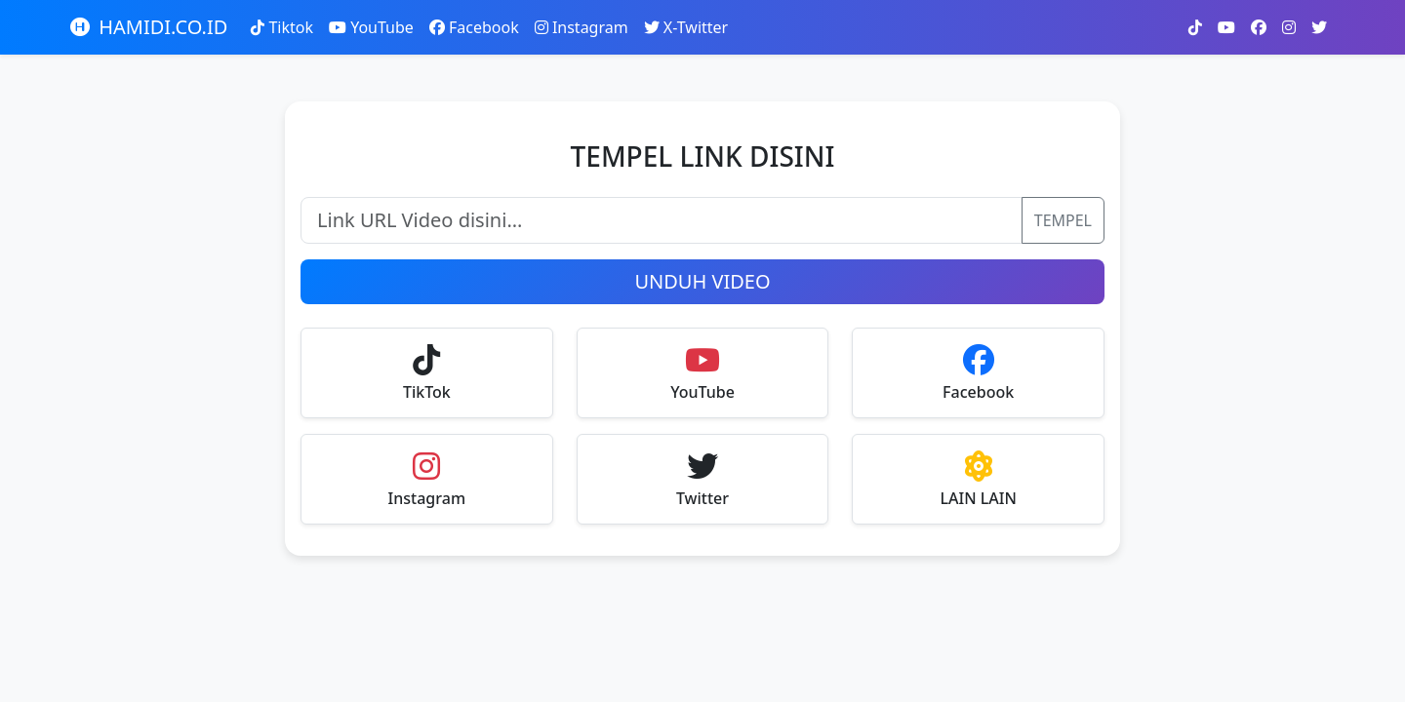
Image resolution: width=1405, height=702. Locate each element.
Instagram (581, 27)
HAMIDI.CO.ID (148, 27)
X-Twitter (686, 27)
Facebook (474, 27)
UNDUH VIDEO (702, 281)
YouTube (371, 27)
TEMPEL (1063, 220)
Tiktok (282, 27)
